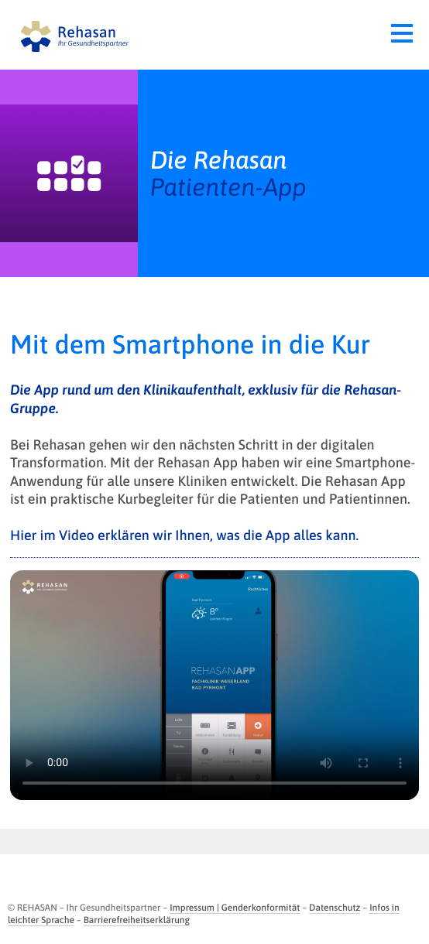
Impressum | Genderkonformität (235, 907)
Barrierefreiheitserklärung (137, 920)
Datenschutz (334, 907)
